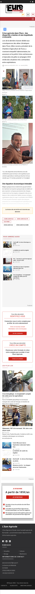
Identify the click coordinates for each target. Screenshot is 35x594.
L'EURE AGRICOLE (8, 219)
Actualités (7, 551)
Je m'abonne (23, 14)
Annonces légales (28, 14)
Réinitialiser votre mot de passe (18, 329)
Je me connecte (17, 333)
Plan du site (13, 585)
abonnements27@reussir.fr (10, 563)
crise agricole (8, 225)
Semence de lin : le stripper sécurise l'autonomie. (21, 466)
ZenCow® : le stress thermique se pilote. (22, 243)
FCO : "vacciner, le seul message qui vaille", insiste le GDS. (22, 259)
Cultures (7, 221)
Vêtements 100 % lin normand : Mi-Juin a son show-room (17, 429)
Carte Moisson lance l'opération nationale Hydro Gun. (21, 267)
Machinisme (23, 554)
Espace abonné (33, 14)
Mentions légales (26, 585)
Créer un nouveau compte (17, 326)
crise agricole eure (22, 225)
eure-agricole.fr (22, 219)
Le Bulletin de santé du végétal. (21, 250)
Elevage (6, 554)
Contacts (4, 585)
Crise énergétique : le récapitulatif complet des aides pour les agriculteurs (21, 276)
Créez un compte (17, 359)
